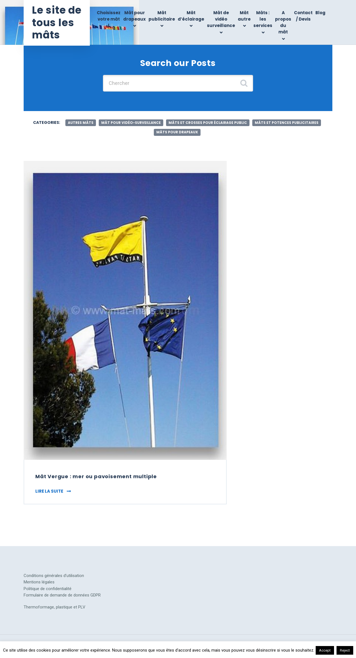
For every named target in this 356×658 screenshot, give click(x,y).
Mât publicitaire (162, 16)
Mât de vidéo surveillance (221, 19)
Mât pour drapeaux (134, 16)
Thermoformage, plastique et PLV (54, 607)
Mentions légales (39, 582)
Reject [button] (345, 650)
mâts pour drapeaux (177, 132)
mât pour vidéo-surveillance (131, 122)
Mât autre (244, 16)
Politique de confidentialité (47, 588)
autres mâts (80, 122)
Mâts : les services (262, 19)
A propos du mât (283, 22)
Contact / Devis (303, 16)
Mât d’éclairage (191, 16)
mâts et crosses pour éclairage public (208, 122)
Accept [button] (325, 650)
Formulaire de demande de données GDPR (62, 595)
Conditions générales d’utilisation (54, 575)
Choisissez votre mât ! (108, 19)
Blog (320, 13)
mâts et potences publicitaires (286, 122)
